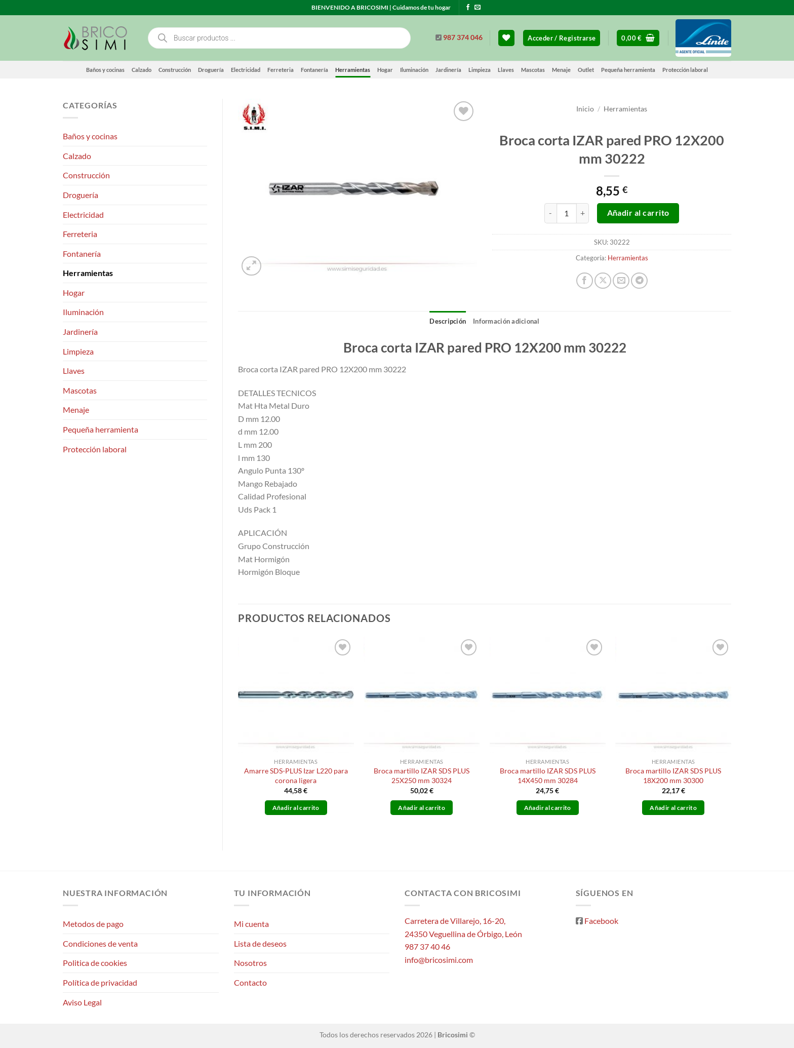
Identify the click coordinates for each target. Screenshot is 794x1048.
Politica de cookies (95, 962)
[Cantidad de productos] (567, 213)
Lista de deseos (260, 943)
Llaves (506, 69)
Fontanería (314, 69)
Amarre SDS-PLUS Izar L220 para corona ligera (296, 775)
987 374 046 (463, 37)
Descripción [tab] (447, 321)
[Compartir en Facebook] (584, 281)
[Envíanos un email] (477, 7)
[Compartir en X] (602, 281)
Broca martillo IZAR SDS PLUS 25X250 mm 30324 (421, 775)
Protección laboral (685, 69)
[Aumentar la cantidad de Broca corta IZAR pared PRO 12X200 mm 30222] (583, 213)
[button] (561, 38)
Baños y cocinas (105, 69)
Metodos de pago (93, 923)
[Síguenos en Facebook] (468, 7)
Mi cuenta (251, 923)
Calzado (141, 69)
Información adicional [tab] (506, 321)
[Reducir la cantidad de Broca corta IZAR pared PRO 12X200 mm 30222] (550, 213)
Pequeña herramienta (628, 69)
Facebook (601, 920)
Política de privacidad (100, 982)
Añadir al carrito (638, 212)
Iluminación (414, 69)
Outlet (586, 69)
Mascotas (533, 69)
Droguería (211, 69)
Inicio (585, 109)
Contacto (250, 982)
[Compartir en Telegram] (639, 281)
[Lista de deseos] (506, 38)
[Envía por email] (621, 281)
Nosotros (250, 962)
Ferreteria (280, 69)
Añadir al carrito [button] (296, 807)
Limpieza (479, 69)
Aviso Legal (82, 1002)
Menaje (561, 69)
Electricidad (245, 69)
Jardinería (448, 69)
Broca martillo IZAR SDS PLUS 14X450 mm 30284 (548, 775)
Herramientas (352, 69)
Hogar (385, 69)
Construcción (174, 69)
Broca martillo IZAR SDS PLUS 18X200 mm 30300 (673, 775)
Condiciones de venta (100, 943)
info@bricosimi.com (439, 959)
